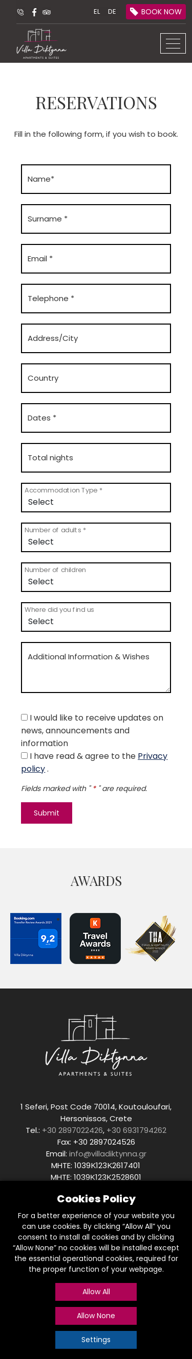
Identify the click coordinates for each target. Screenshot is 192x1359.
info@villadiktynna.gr (107, 1153)
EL (97, 11)
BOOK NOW (161, 12)
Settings (96, 1340)
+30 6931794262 (136, 1130)
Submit (46, 813)
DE (112, 11)
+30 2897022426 (72, 1130)
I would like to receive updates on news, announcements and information (92, 730)
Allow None (96, 1316)
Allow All (96, 1292)
